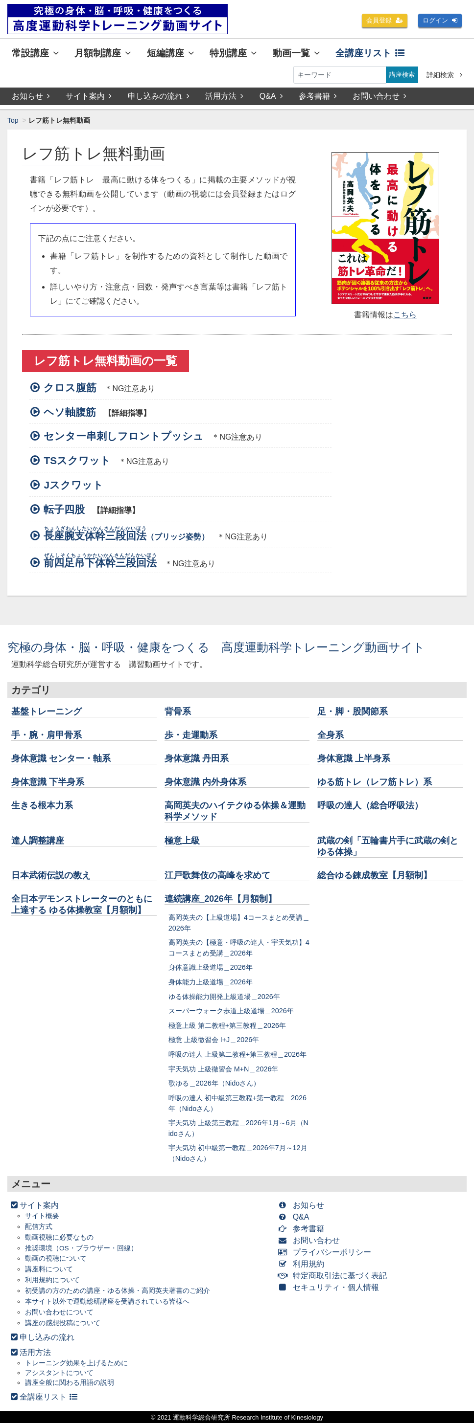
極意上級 (182, 840)
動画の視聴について (56, 1259)
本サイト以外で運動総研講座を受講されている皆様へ (107, 1301)
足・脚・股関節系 (352, 711)
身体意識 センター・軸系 (61, 758)
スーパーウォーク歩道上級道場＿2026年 (231, 1011)
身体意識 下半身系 (47, 782)
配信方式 (38, 1226)
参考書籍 (318, 96)
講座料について (49, 1269)
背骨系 (178, 711)
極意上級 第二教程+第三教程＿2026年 (227, 1025)
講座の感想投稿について (62, 1323)
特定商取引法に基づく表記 (335, 1275)
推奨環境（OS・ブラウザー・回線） (81, 1248)
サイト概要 (42, 1216)
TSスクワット (74, 460)
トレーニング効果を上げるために (76, 1363)
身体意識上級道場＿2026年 (210, 967)
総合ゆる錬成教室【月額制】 (374, 875)
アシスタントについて (59, 1373)
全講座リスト (369, 53)
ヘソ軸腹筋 (67, 412)
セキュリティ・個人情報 (331, 1287)
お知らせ (31, 96)
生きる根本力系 (42, 805)
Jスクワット (70, 484)
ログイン (438, 20)
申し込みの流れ (159, 96)
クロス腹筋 (67, 387)
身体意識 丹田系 (197, 758)
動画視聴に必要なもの (59, 1237)
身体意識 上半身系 (353, 758)
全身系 (330, 735)
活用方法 (224, 96)
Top (13, 120)
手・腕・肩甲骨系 (46, 735)
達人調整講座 (37, 840)
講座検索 (401, 75)
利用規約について (52, 1280)
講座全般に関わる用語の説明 (69, 1382)
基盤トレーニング (46, 711)
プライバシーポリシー (327, 1252)
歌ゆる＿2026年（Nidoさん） (214, 1083)
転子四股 (61, 509)
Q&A (271, 96)
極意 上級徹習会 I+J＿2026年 (214, 1040)
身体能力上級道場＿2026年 (210, 982)
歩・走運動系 (191, 735)
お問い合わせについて (59, 1312)
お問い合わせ (380, 96)
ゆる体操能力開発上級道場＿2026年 (224, 997)
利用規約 (303, 1264)
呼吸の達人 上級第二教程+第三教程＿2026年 (237, 1054)
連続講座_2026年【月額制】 (221, 899)
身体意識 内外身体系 (205, 782)
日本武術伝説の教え (51, 875)
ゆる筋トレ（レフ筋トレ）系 (374, 782)
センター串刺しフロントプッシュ (121, 436)
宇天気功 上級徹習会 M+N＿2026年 (223, 1069)
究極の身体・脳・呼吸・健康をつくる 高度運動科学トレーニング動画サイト (216, 647)
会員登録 (381, 20)
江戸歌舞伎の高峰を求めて (217, 875)
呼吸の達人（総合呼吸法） (370, 805)
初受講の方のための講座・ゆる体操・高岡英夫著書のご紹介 (117, 1290)
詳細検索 (444, 75)
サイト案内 (89, 96)
